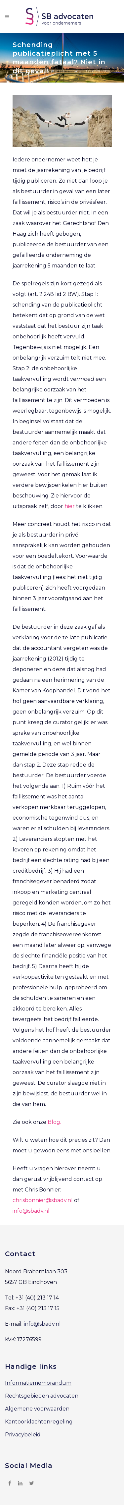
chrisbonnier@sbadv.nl (43, 1200)
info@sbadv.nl (31, 1211)
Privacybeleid (23, 1434)
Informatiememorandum (38, 1383)
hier (69, 506)
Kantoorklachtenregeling (39, 1421)
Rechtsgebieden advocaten (41, 1396)
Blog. (54, 1122)
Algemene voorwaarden (37, 1409)
